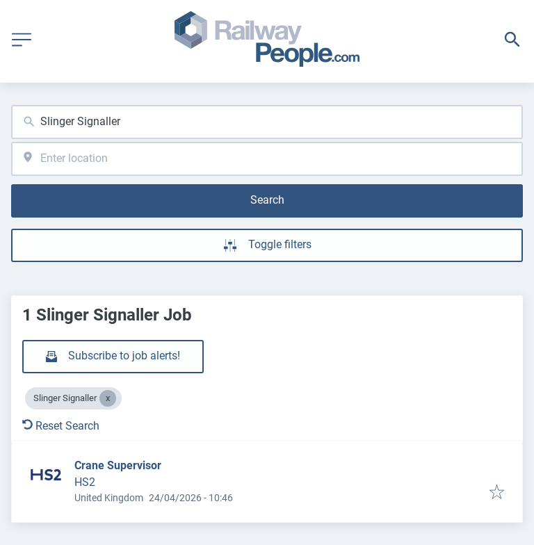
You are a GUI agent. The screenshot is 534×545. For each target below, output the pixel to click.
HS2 (84, 482)
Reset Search (60, 425)
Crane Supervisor (117, 465)
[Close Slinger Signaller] (107, 398)
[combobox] (267, 122)
